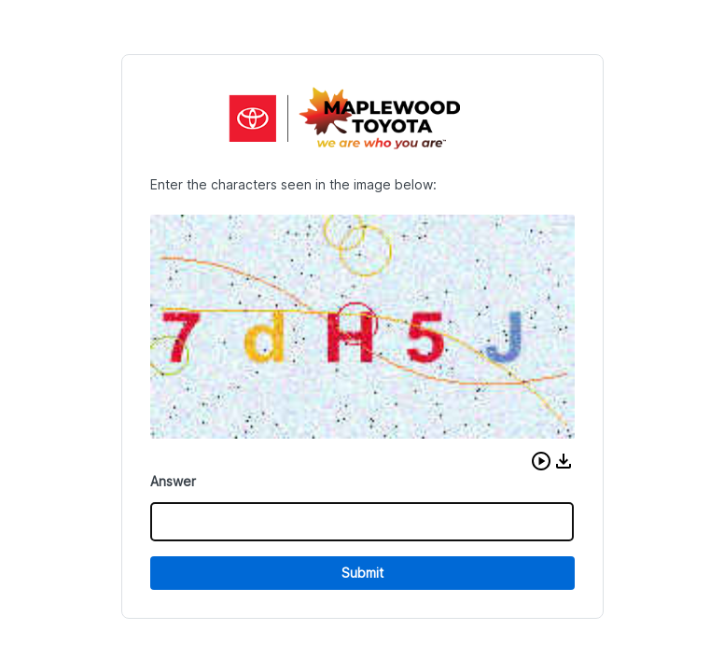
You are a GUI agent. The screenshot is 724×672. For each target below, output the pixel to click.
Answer (173, 481)
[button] (541, 461)
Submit (362, 573)
